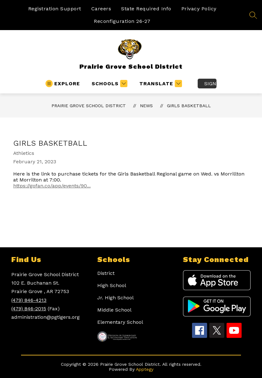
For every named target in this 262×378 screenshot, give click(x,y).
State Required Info (146, 9)
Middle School (114, 310)
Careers (101, 9)
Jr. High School (115, 298)
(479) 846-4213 (28, 300)
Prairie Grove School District (88, 105)
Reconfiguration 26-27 (122, 21)
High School (111, 285)
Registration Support (54, 9)
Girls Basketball (189, 105)
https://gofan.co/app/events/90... (52, 186)
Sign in (210, 84)
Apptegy (144, 369)
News (146, 105)
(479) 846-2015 (28, 309)
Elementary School (120, 322)
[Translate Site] (160, 83)
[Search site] (253, 15)
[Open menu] (62, 83)
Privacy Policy (199, 9)
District (106, 273)
